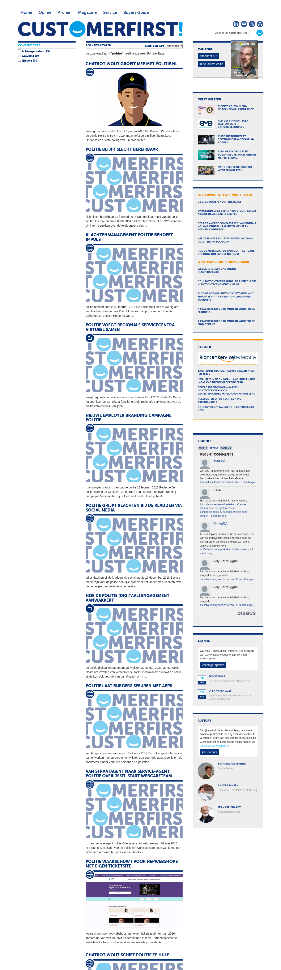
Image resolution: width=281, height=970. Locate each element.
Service (110, 12)
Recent (214, 448)
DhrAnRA (220, 524)
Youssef (219, 460)
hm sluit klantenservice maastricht (219, 482)
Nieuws (27, 60)
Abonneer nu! (208, 56)
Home (26, 12)
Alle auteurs (209, 752)
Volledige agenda (213, 665)
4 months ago (218, 515)
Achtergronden (33, 51)
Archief (65, 12)
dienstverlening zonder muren (217, 579)
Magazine (87, 12)
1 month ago (247, 482)
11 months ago (244, 579)
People (203, 448)
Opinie (45, 12)
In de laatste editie (211, 64)
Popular (226, 448)
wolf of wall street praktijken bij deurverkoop (225, 549)
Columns (28, 56)
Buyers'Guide (136, 12)
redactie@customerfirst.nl (214, 745)
